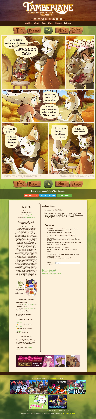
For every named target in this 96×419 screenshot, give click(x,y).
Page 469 (19, 326)
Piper (33, 217)
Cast (43, 23)
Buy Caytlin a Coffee (48, 195)
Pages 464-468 (20, 330)
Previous (34, 30)
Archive (28, 23)
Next (62, 30)
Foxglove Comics (55, 378)
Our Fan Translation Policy (51, 273)
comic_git (45, 410)
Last (76, 30)
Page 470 (19, 322)
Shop (50, 23)
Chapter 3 (29, 214)
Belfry (29, 217)
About (36, 23)
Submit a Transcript (49, 271)
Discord (58, 23)
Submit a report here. (69, 413)
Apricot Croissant (29, 304)
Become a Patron (31, 195)
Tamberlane (26, 218)
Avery (26, 217)
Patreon (67, 23)
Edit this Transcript (49, 270)
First (20, 30)
